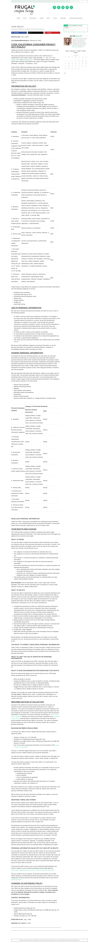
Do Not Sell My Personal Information (67, 940)
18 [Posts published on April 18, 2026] (86, 63)
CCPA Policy (37, 940)
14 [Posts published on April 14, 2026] (72, 63)
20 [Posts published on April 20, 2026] (68, 66)
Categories (75, 25)
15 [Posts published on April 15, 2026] (75, 63)
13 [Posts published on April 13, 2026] (68, 63)
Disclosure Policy (28, 59)
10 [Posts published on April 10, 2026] (82, 61)
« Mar (65, 73)
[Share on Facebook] (19, 33)
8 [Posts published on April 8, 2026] (75, 61)
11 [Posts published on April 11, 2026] (86, 61)
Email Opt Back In (16, 879)
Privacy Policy (15, 59)
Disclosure (48, 940)
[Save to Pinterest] (52, 33)
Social (70, 25)
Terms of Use (57, 940)
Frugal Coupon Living (24, 8)
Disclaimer (52, 940)
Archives (80, 25)
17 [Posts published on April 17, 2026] (82, 63)
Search (65, 25)
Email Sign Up (76, 940)
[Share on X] (36, 33)
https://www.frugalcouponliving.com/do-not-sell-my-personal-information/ (33, 870)
